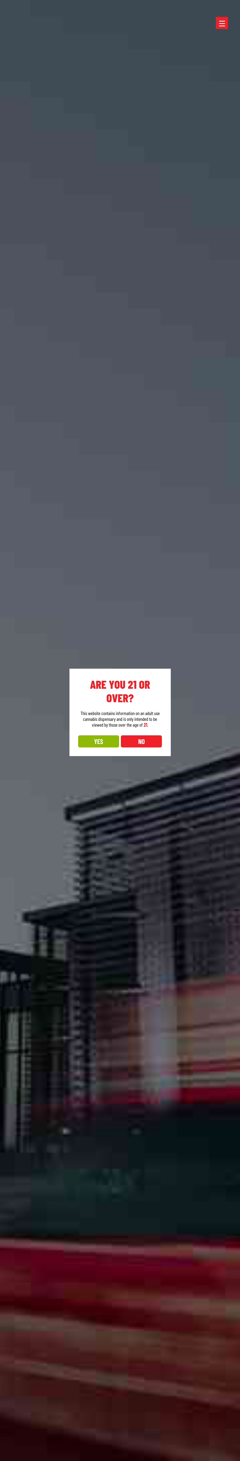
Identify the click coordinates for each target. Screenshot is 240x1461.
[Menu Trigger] (222, 23)
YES (98, 741)
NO (141, 741)
